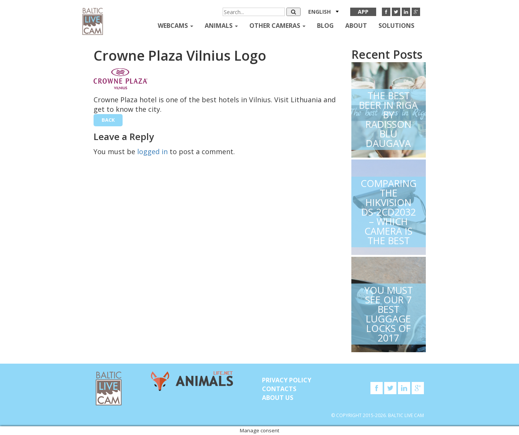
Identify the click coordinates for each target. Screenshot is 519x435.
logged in (152, 151)
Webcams (175, 25)
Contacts (279, 389)
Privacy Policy (286, 380)
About (356, 25)
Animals (221, 25)
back (108, 119)
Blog (325, 25)
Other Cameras (277, 25)
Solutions (396, 25)
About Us (277, 397)
